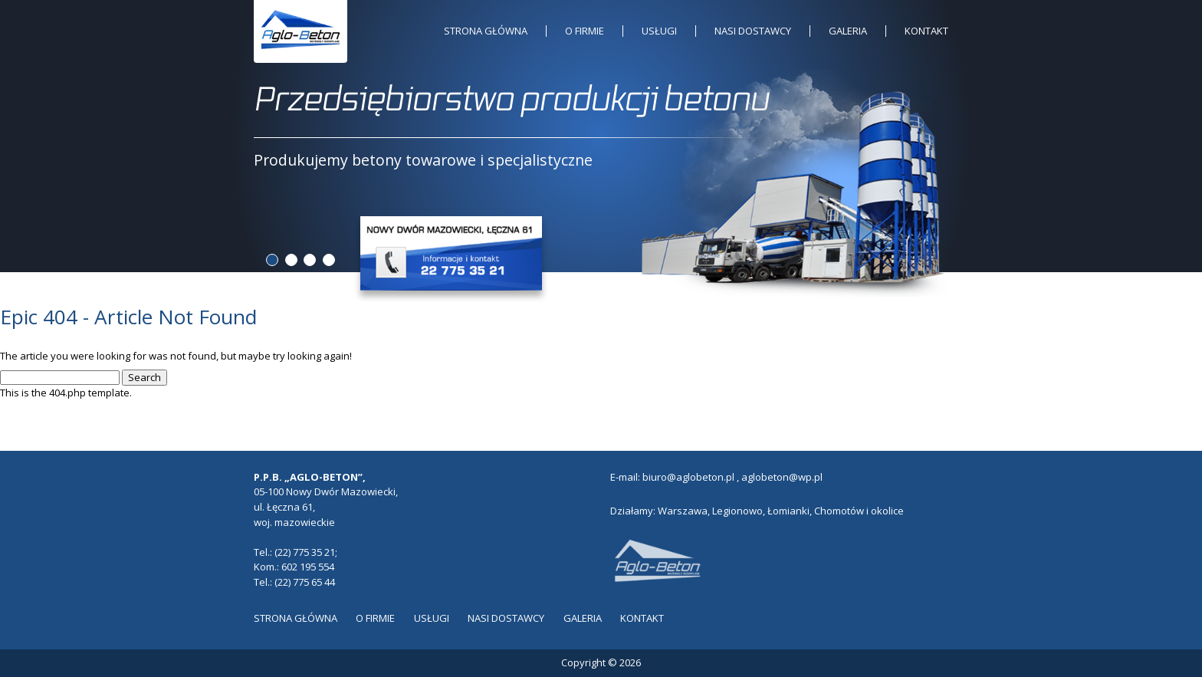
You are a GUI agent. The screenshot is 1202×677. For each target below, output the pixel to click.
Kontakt (926, 31)
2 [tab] (291, 260)
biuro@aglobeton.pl (688, 477)
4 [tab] (329, 260)
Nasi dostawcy (752, 31)
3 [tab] (310, 260)
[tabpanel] (601, 125)
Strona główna (485, 31)
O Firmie (584, 31)
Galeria (848, 31)
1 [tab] (272, 260)
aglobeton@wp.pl (782, 477)
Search (144, 377)
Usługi (659, 31)
